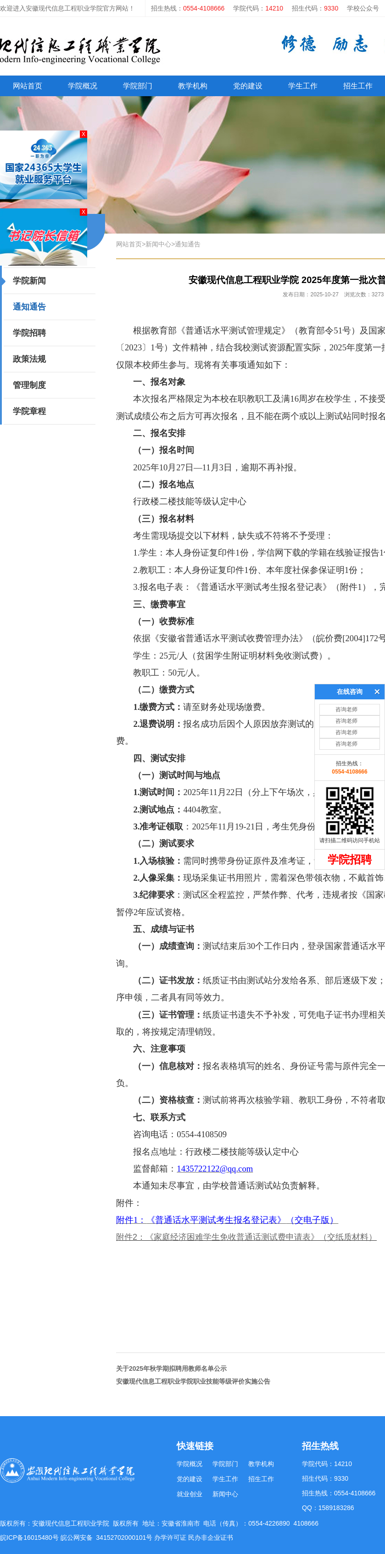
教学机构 (192, 86)
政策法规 (29, 359)
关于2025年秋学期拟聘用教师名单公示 (171, 1368)
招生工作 (261, 1479)
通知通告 (29, 306)
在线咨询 (350, 581)
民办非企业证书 (210, 1537)
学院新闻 (29, 280)
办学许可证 (170, 1537)
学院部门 (137, 86)
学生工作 (303, 86)
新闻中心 (158, 244)
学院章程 (29, 411)
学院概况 (82, 86)
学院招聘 (29, 333)
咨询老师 (346, 599)
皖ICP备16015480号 (30, 1537)
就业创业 (189, 1494)
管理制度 (29, 385)
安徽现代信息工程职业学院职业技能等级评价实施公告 (193, 1381)
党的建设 (247, 86)
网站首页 (27, 86)
